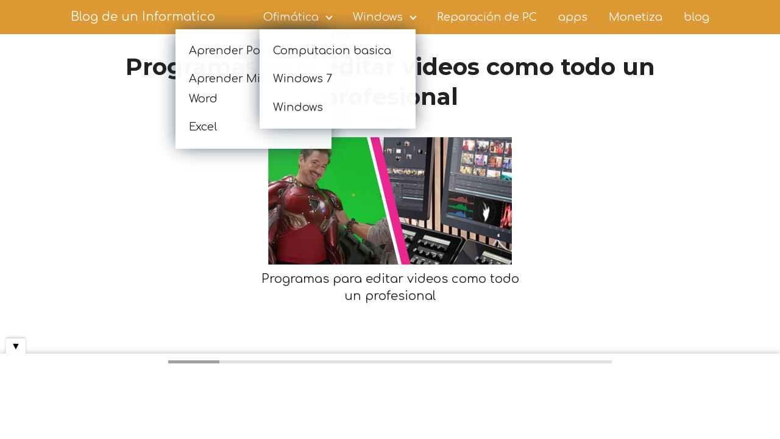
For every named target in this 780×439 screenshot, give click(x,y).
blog (696, 17)
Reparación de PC (487, 17)
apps (572, 17)
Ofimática (291, 17)
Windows (378, 17)
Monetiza (635, 17)
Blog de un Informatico (143, 17)
